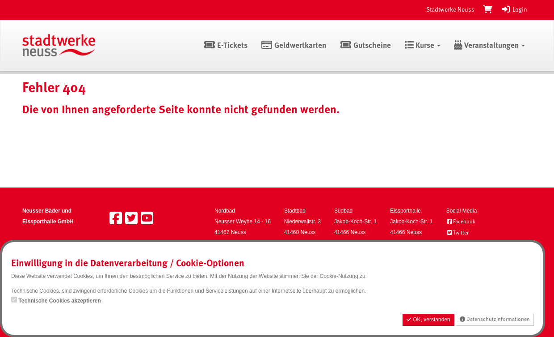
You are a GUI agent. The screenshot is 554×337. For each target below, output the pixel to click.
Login (514, 10)
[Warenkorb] (487, 10)
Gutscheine (365, 46)
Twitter (457, 233)
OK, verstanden (428, 319)
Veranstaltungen (489, 46)
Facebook (460, 222)
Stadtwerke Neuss (450, 10)
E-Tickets (225, 46)
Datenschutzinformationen (495, 319)
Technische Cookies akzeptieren (59, 301)
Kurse (422, 46)
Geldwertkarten (294, 46)
